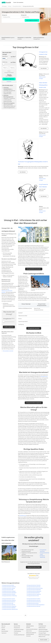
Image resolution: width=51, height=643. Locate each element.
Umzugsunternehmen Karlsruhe (33, 586)
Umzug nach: (24, 15)
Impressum (4, 633)
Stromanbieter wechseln (8, 351)
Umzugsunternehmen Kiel (7, 603)
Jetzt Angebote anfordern (32, 20)
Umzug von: (4, 15)
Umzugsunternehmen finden (44, 553)
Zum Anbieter (44, 68)
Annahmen (9, 81)
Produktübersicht (42, 626)
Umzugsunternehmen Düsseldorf (9, 592)
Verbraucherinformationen (32, 629)
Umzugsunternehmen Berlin (8, 585)
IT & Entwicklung (17, 631)
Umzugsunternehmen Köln (7, 589)
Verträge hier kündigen (19, 629)
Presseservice (17, 627)
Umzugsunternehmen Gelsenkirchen (10, 609)
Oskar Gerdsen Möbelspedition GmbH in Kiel (43, 85)
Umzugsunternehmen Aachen (8, 598)
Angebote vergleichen (9, 78)
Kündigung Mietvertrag (42, 556)
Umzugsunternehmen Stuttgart (9, 591)
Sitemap (3, 629)
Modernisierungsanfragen (44, 634)
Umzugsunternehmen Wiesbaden (34, 591)
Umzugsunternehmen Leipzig (8, 588)
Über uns (3, 626)
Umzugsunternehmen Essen (33, 595)
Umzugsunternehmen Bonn (33, 603)
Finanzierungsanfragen (44, 631)
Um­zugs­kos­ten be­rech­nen (43, 550)
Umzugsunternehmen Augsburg (34, 594)
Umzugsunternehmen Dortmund (34, 601)
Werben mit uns (42, 636)
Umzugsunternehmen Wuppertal (9, 606)
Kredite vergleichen (8, 327)
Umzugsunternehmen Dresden (8, 594)
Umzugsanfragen (42, 633)
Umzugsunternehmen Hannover (33, 600)
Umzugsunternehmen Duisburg (9, 600)
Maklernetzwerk (42, 627)
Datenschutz (29, 631)
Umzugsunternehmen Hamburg (9, 586)
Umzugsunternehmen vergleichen (33, 402)
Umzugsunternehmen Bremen (33, 592)
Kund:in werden (43, 639)
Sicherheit (28, 636)
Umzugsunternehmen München (33, 606)
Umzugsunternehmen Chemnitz (33, 585)
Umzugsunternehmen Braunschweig (34, 588)
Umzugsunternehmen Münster (8, 604)
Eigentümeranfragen (43, 629)
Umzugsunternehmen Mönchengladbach (35, 604)
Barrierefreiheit (5, 631)
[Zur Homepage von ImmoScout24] (6, 3)
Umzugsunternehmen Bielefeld (8, 607)
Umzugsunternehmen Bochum (8, 601)
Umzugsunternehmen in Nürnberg (9, 595)
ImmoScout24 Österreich (19, 634)
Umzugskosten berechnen (33, 328)
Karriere (3, 627)
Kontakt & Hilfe (17, 626)
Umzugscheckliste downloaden (34, 269)
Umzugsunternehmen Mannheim (34, 589)
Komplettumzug (44, 376)
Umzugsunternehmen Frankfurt (33, 598)
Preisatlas (16, 633)
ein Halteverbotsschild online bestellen (7, 291)
